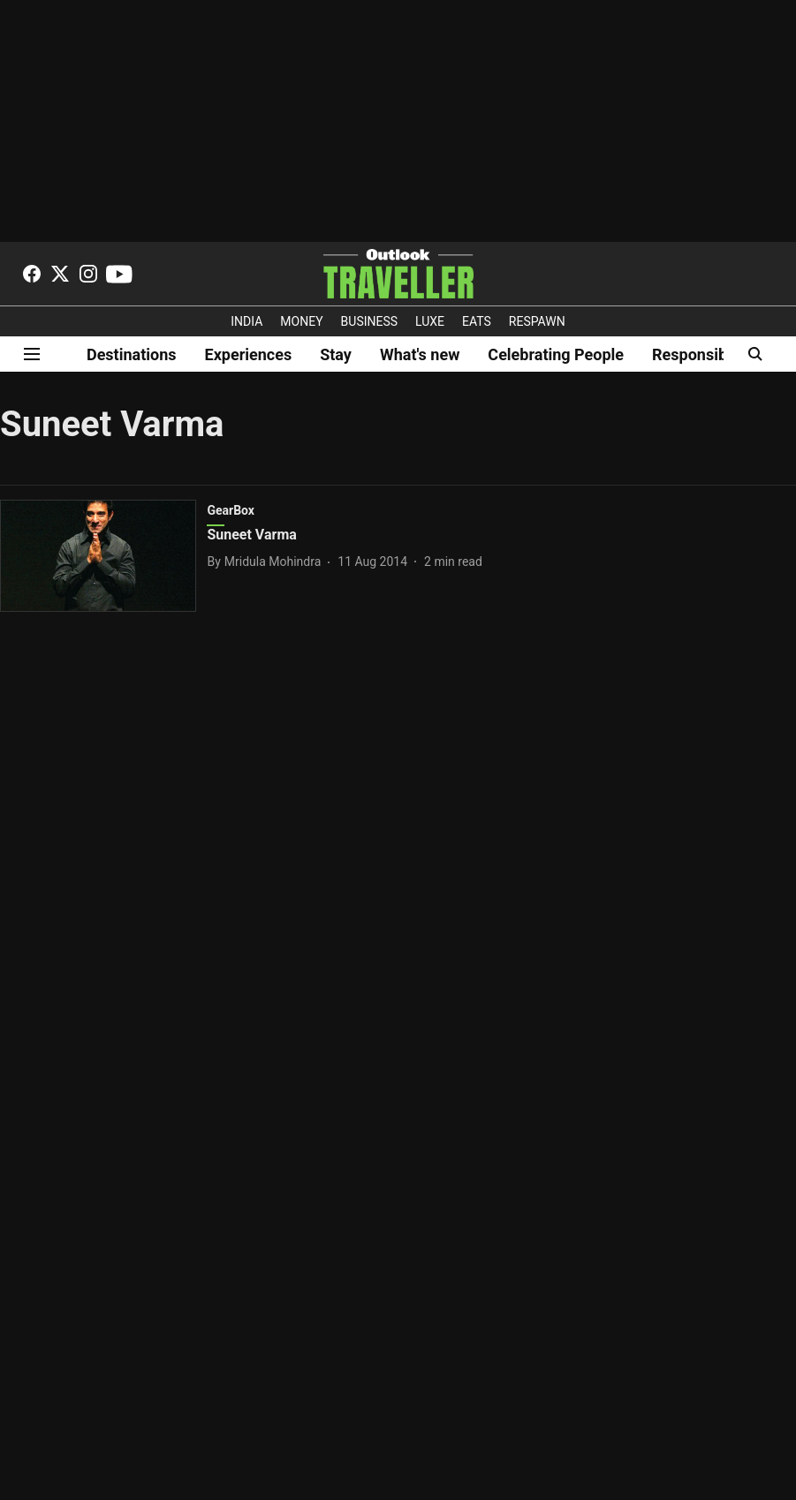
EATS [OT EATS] (476, 321)
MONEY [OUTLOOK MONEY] (301, 321)
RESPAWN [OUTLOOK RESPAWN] (537, 321)
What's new (419, 354)
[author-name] (267, 562)
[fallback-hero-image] (103, 556)
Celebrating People (556, 354)
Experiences (248, 354)
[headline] (362, 535)
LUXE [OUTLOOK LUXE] (429, 321)
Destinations (132, 354)
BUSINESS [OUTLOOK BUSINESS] (369, 321)
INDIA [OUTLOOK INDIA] (246, 321)
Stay (336, 354)
